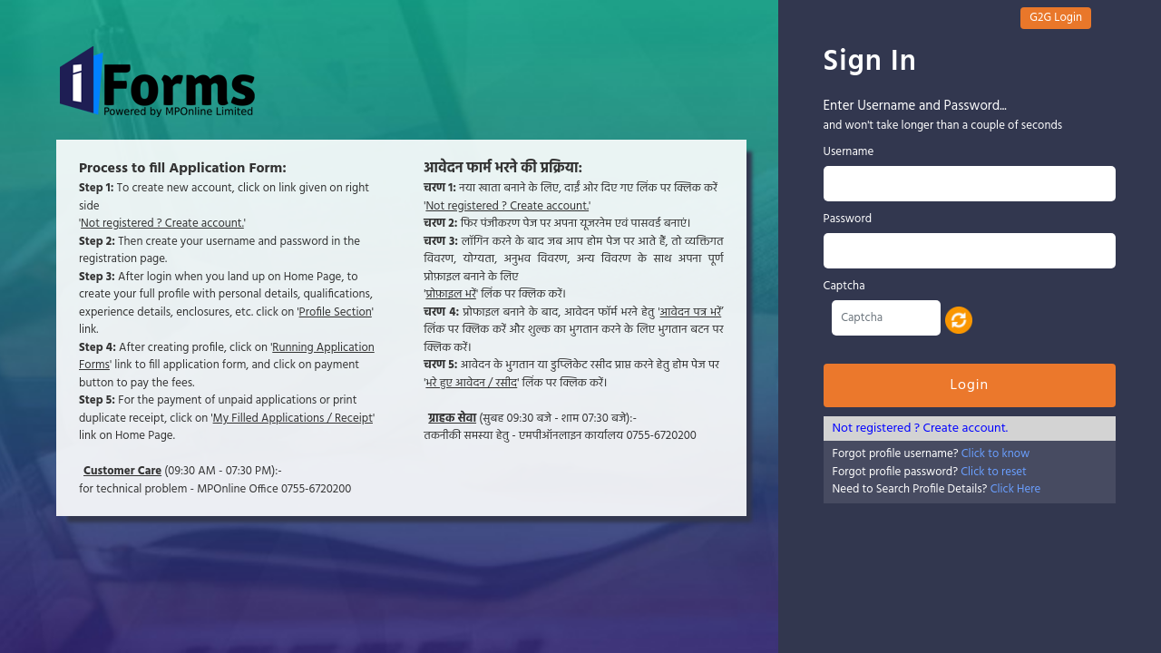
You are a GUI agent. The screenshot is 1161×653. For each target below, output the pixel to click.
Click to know (995, 453)
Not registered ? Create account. (921, 428)
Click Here (1015, 489)
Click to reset (994, 472)
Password (848, 219)
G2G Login (1055, 17)
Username (849, 152)
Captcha (844, 287)
